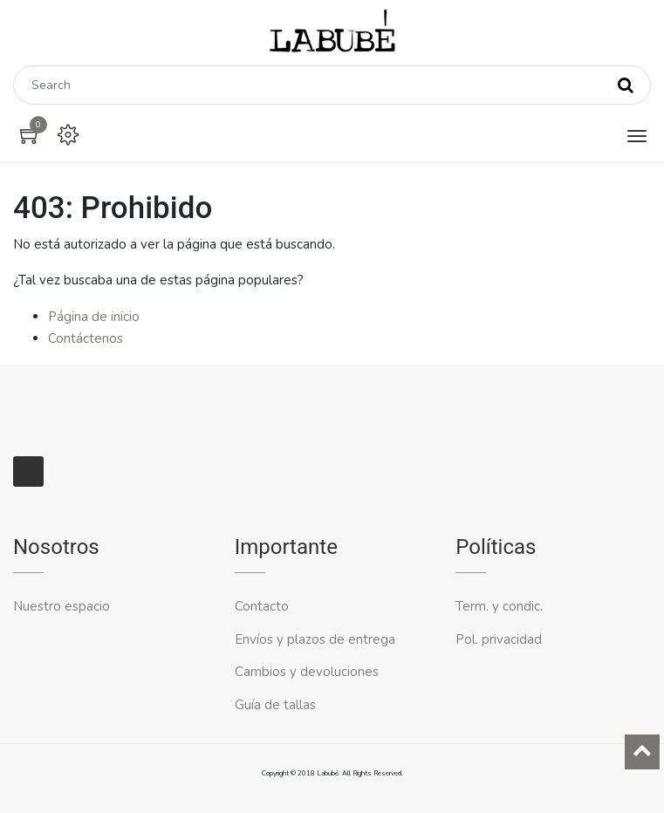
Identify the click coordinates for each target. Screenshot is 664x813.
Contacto (263, 606)
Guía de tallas (275, 705)
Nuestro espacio (61, 606)
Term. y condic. (499, 606)
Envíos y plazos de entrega (315, 639)
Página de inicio (94, 316)
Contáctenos (85, 338)
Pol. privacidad (498, 639)
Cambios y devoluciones (307, 671)
